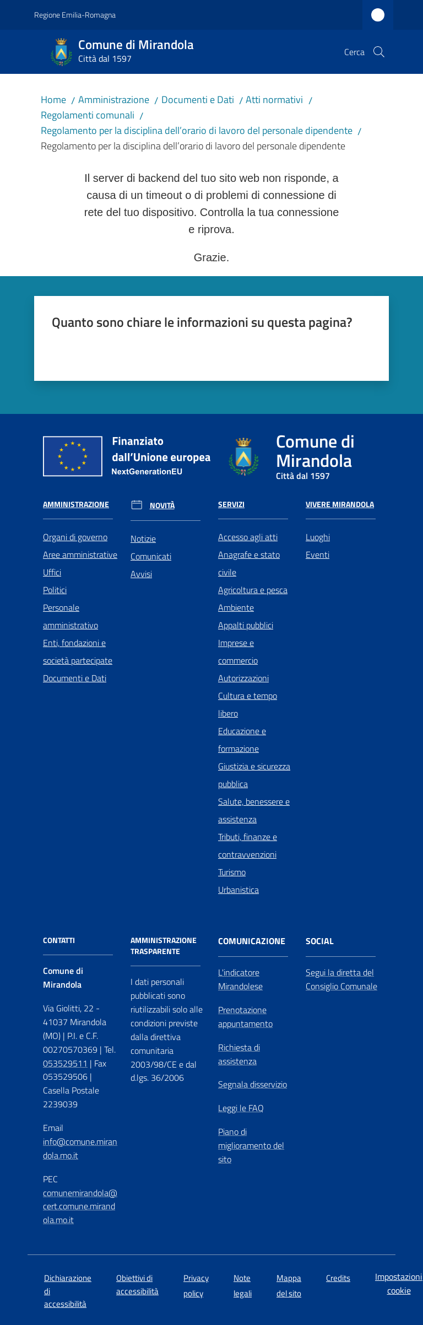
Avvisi (141, 573)
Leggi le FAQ (241, 1107)
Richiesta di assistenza (239, 1054)
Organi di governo (75, 536)
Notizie (143, 538)
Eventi (317, 554)
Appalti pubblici (245, 625)
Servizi (231, 504)
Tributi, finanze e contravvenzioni (247, 845)
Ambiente (236, 607)
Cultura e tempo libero (247, 704)
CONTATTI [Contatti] (59, 940)
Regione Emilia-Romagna (75, 14)
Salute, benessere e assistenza (254, 810)
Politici (55, 589)
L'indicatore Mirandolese (240, 979)
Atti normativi (274, 99)
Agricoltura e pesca (253, 589)
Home (53, 99)
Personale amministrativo (70, 616)
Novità (162, 505)
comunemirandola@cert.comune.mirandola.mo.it (80, 1206)
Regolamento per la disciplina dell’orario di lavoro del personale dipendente (196, 130)
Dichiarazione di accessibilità (67, 1291)
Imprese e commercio (238, 651)
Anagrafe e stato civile (249, 563)
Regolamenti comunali (87, 114)
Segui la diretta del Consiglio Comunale (341, 979)
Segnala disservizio (252, 1084)
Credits (338, 1278)
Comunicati (151, 556)
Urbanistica (238, 889)
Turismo (232, 872)
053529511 (65, 1063)
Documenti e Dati (197, 99)
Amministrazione (113, 99)
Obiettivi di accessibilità (137, 1284)
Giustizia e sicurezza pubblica (254, 775)
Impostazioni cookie (398, 1283)
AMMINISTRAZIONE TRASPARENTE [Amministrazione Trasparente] (164, 946)
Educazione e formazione (242, 739)
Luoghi (318, 536)
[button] (379, 52)
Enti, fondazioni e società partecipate (77, 651)
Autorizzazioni (243, 678)
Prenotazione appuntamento (245, 1016)
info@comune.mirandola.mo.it (80, 1148)
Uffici (52, 572)
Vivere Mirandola (340, 504)
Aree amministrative (80, 554)
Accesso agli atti (248, 536)
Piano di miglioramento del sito (251, 1145)
